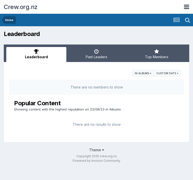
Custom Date (167, 73)
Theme (96, 150)
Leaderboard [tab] (36, 54)
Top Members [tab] (156, 54)
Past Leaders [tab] (96, 54)
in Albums (143, 73)
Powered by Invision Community (96, 160)
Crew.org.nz (21, 6)
